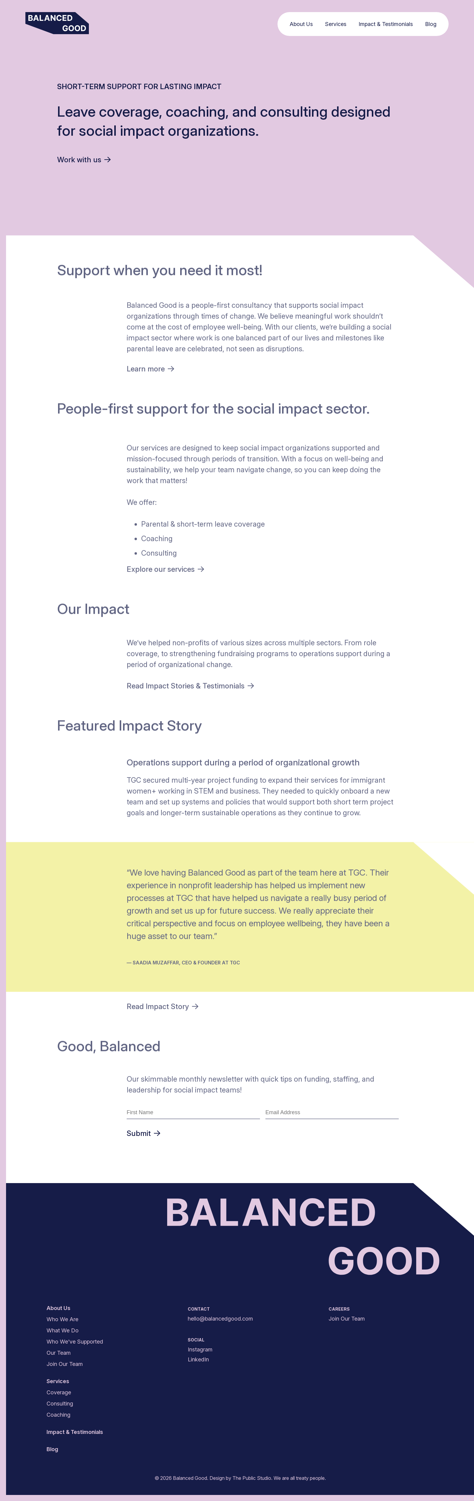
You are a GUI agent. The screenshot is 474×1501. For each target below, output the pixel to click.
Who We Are (62, 1319)
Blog (432, 24)
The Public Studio (251, 1478)
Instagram (200, 1349)
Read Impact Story (162, 1007)
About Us (302, 24)
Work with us (84, 159)
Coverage (59, 1392)
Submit (143, 1133)
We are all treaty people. (300, 1478)
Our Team (59, 1353)
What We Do (63, 1330)
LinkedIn (198, 1359)
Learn (150, 370)
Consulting (60, 1403)
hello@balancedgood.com (220, 1318)
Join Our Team (65, 1364)
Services (337, 24)
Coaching (58, 1415)
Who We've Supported (75, 1341)
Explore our (165, 570)
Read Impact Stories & (190, 687)
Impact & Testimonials (387, 24)
